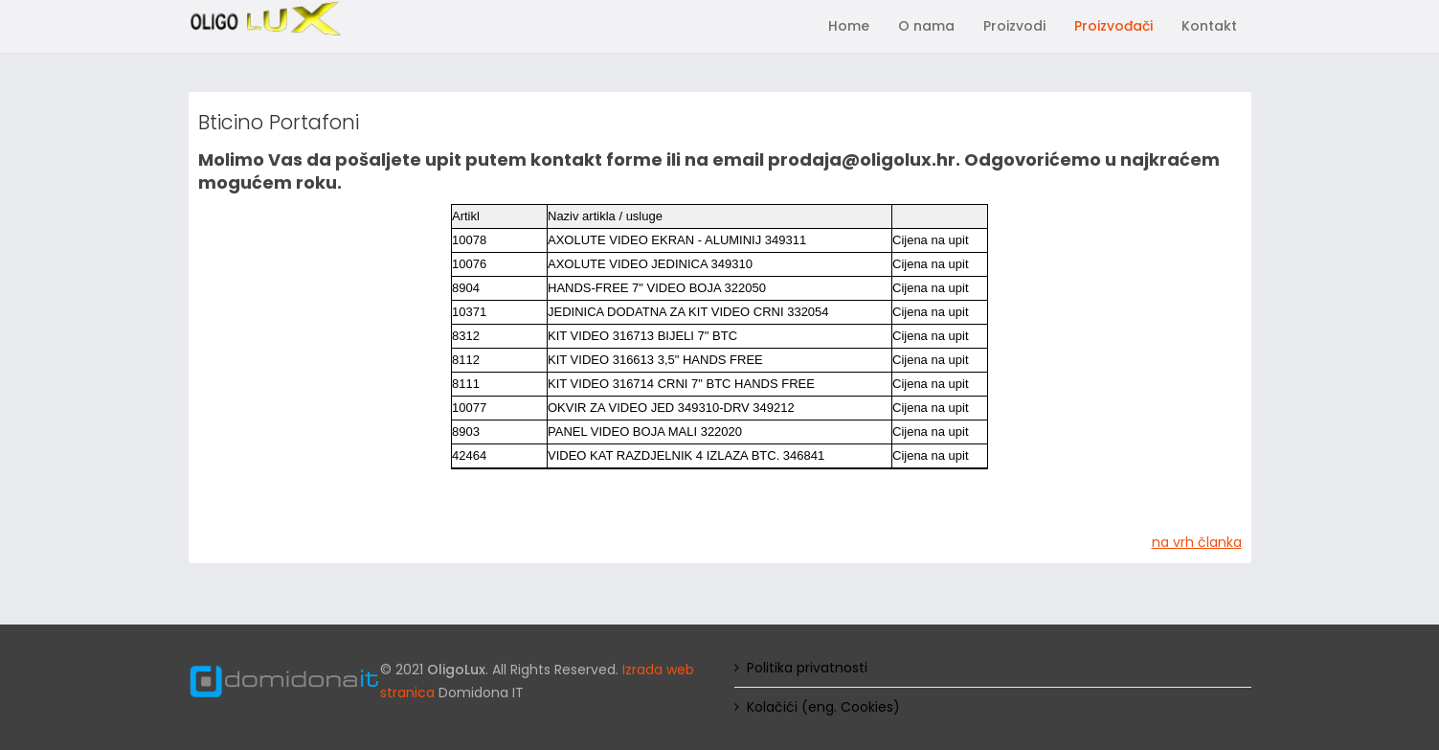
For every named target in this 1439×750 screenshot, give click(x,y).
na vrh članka (1197, 542)
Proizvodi (1014, 25)
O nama (926, 25)
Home (848, 25)
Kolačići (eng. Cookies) (823, 706)
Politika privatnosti (807, 667)
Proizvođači (1113, 25)
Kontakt (1209, 25)
